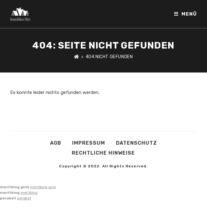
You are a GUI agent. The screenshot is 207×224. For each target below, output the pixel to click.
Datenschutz (136, 143)
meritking (29, 192)
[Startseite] (76, 56)
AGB (55, 143)
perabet (24, 198)
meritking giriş (43, 187)
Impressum (88, 143)
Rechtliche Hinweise (103, 153)
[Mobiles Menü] (185, 14)
